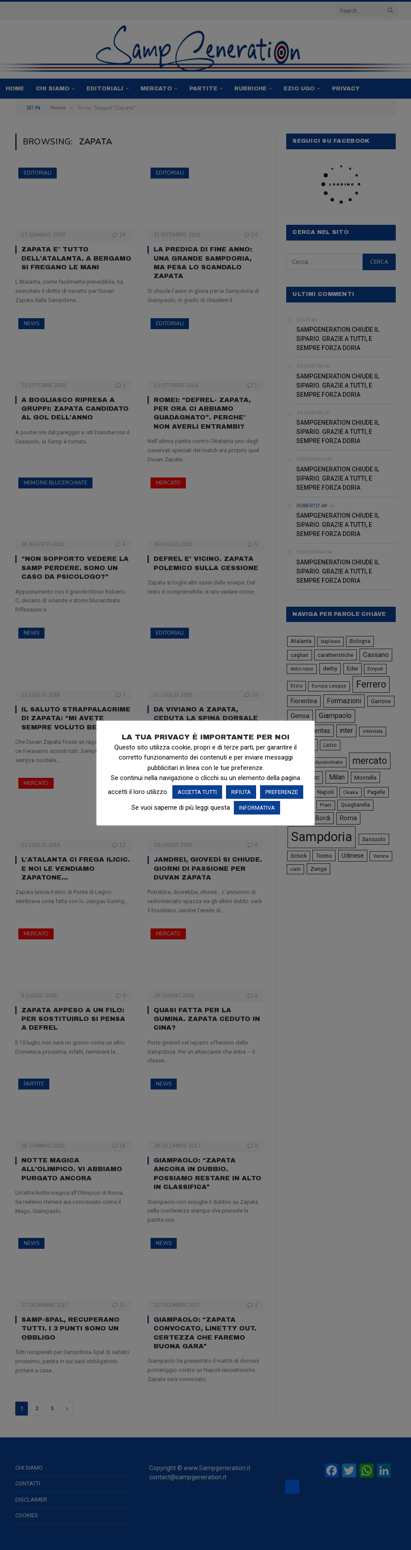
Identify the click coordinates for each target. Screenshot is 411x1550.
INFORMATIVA (257, 807)
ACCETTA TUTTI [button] (197, 792)
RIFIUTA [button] (241, 792)
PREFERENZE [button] (281, 792)
